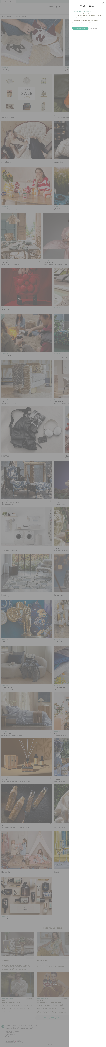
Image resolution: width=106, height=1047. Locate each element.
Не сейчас (93, 28)
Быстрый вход (80, 28)
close (103, 2)
